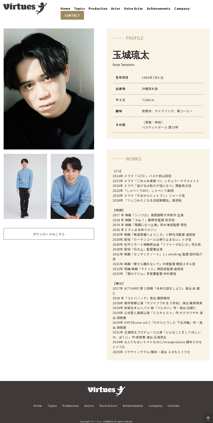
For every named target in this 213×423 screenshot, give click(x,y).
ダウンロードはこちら (49, 234)
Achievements (159, 8)
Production (98, 8)
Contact (174, 406)
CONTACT (72, 15)
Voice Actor (133, 8)
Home (65, 8)
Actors (89, 406)
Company (182, 8)
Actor (115, 8)
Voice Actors (108, 406)
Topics (79, 8)
